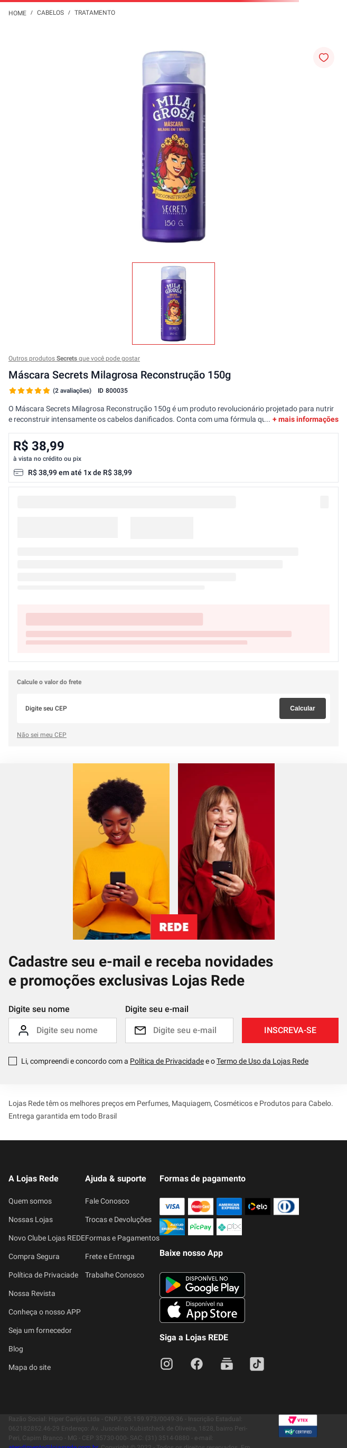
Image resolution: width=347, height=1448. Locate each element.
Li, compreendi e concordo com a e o (164, 1061)
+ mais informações (306, 419)
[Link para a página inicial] (17, 12)
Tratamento (94, 12)
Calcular (302, 708)
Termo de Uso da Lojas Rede (262, 1061)
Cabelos (50, 12)
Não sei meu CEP (42, 735)
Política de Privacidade (167, 1061)
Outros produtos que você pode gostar (74, 358)
